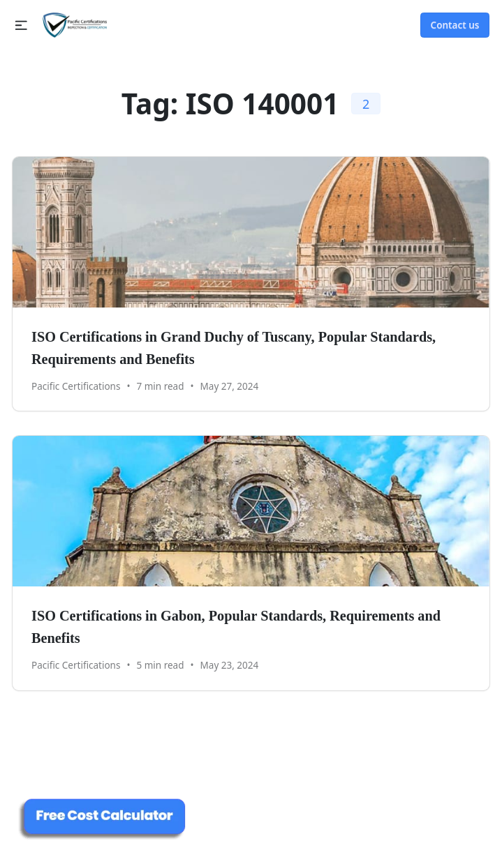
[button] (21, 25)
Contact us (455, 25)
